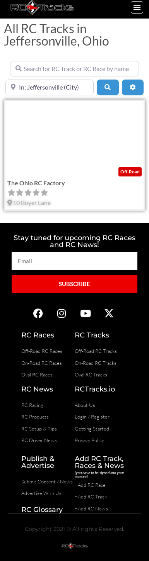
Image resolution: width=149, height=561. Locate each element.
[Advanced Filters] (133, 87)
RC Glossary (42, 509)
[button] (137, 7)
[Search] (107, 87)
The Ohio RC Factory (36, 182)
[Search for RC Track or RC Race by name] (74, 68)
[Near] (49, 87)
